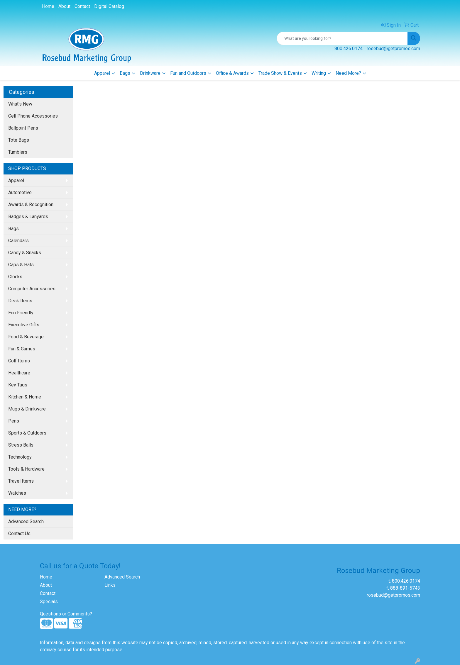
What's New (20, 104)
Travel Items (21, 481)
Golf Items (19, 361)
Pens (13, 421)
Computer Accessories (31, 288)
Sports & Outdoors (27, 433)
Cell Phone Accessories (33, 116)
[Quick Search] (342, 38)
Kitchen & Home (24, 397)
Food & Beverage (26, 337)
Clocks (15, 276)
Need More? (348, 73)
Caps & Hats (21, 264)
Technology (20, 457)
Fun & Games (21, 349)
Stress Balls (20, 445)
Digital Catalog (109, 6)
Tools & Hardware (26, 469)
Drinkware (150, 73)
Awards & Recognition (30, 204)
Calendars (18, 240)
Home (48, 6)
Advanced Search (26, 521)
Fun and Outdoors (188, 73)
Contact (82, 6)
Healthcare (19, 373)
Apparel (102, 73)
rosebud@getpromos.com (393, 48)
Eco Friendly (20, 312)
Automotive (20, 192)
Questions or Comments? (66, 614)
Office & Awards (232, 73)
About (64, 6)
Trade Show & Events (280, 73)
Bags (125, 73)
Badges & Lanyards (28, 216)
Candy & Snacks (24, 252)
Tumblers (17, 152)
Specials (49, 601)
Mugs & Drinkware (27, 409)
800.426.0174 (348, 48)
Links (110, 585)
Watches (17, 493)
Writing (319, 73)
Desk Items (20, 300)
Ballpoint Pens (23, 128)
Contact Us (19, 533)
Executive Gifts (23, 325)
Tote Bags (18, 140)
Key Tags (17, 385)
